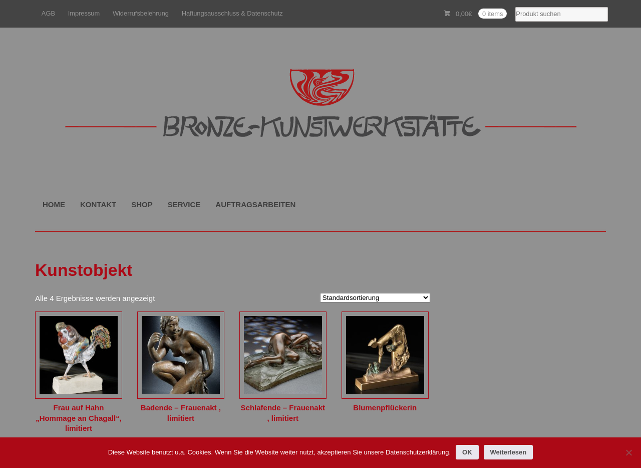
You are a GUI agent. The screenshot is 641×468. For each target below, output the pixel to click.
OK (467, 452)
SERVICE (184, 204)
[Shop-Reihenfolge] (375, 297)
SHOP (142, 204)
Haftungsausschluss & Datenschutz (232, 13)
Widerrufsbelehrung (141, 13)
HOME (54, 204)
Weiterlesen (508, 452)
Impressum (84, 13)
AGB (48, 13)
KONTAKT (98, 204)
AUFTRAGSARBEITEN (255, 204)
